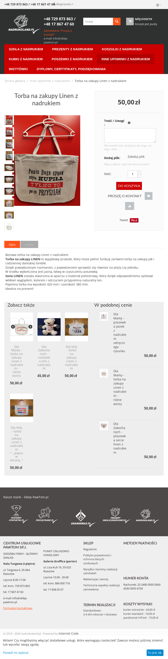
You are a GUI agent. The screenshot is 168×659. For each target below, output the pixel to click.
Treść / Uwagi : (114, 123)
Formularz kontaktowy (18, 608)
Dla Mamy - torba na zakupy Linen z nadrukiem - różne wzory (16, 361)
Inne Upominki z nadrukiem (126, 59)
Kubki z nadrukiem (26, 59)
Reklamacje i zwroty (95, 579)
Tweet (123, 220)
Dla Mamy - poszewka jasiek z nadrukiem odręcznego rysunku (119, 332)
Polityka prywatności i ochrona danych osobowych (97, 559)
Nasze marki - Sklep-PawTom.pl (26, 497)
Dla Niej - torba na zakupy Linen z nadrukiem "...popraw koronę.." (16, 444)
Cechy (29, 245)
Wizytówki (18, 69)
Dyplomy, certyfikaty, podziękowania (71, 69)
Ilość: (107, 174)
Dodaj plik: (112, 158)
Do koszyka (129, 186)
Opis (12, 245)
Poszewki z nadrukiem (72, 59)
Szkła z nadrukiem (26, 49)
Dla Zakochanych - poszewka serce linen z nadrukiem (119, 438)
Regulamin (90, 549)
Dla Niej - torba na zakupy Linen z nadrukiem (71, 357)
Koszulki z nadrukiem (122, 49)
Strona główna (15, 81)
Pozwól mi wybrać (16, 653)
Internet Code (69, 633)
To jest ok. (155, 653)
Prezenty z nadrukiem (72, 49)
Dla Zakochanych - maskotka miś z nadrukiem (44, 357)
